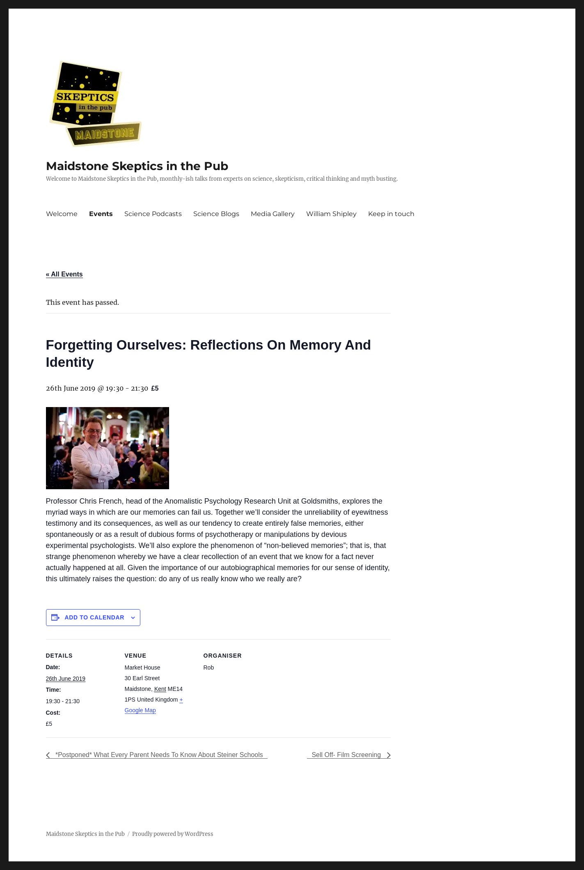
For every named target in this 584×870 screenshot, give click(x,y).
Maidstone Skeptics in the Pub (137, 166)
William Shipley (331, 214)
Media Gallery (273, 214)
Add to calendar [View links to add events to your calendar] (94, 617)
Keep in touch (391, 214)
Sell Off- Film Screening (346, 754)
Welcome (62, 214)
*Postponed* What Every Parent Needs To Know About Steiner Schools (158, 754)
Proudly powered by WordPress (172, 834)
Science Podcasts (153, 214)
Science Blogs (216, 214)
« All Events (64, 274)
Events (101, 214)
